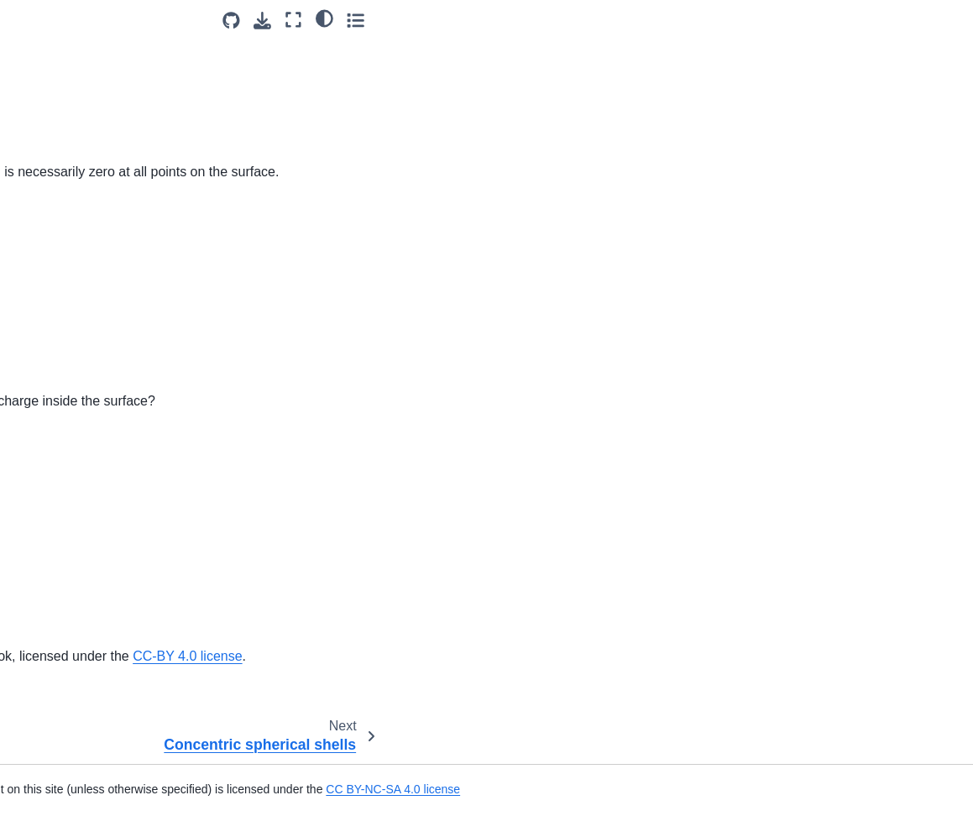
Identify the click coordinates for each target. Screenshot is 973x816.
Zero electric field (68, 30)
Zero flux (47, 163)
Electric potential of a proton (96, 363)
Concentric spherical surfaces (101, 84)
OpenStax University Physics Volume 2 (458, 656)
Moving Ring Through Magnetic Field (79, 764)
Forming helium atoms (81, 463)
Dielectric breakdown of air (93, 244)
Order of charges (67, 490)
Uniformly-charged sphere (91, 637)
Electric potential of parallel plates (94, 400)
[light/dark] (913, 17)
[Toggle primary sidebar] (223, 19)
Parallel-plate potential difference (81, 527)
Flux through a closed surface (101, 111)
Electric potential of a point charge (93, 327)
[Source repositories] (820, 20)
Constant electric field (80, 217)
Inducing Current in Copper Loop (94, 717)
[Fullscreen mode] (882, 19)
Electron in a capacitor (81, 437)
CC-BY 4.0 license (804, 656)
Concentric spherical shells (93, 190)
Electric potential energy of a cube (98, 280)
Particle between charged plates (90, 574)
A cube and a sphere (77, 57)
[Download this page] (851, 20)
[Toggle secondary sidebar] (944, 19)
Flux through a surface (82, 137)
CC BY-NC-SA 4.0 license (728, 789)
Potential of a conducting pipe (101, 610)
